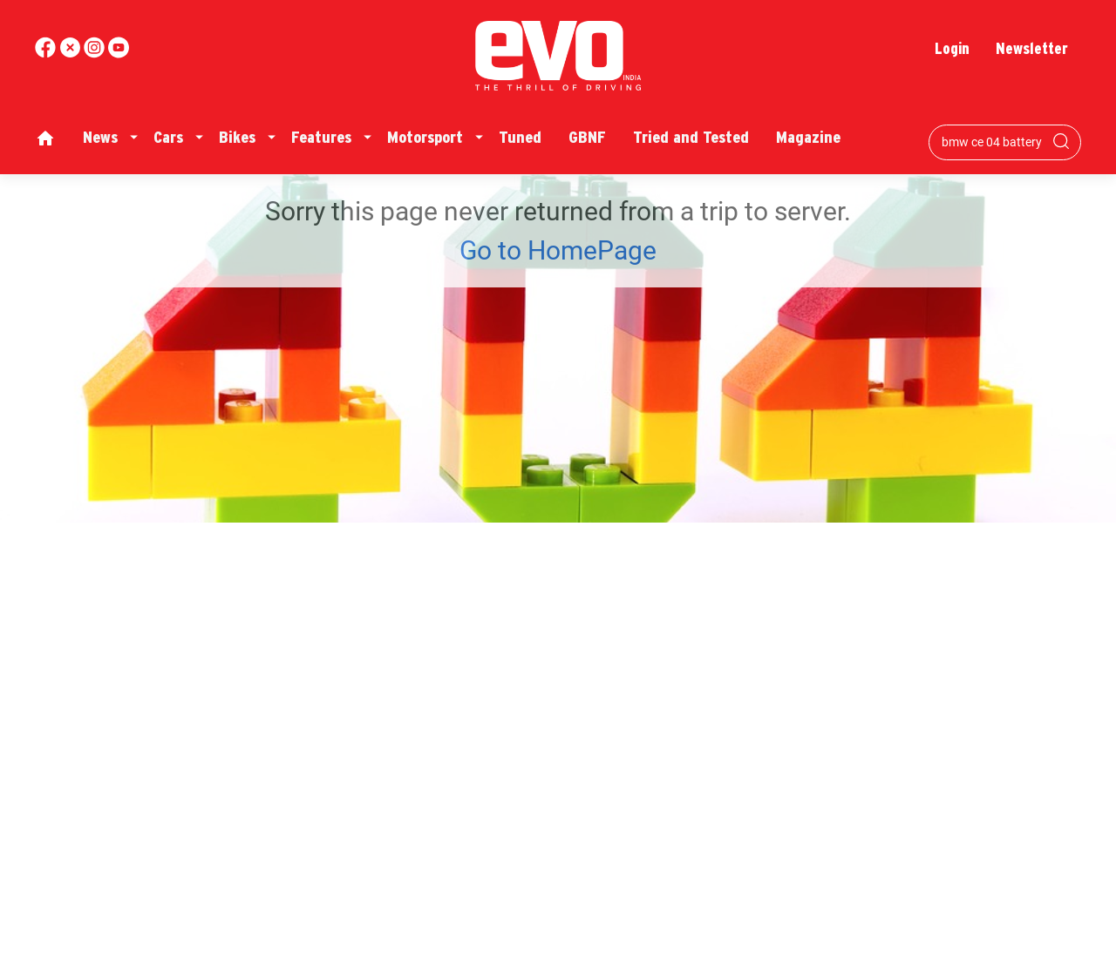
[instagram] (118, 53)
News (100, 137)
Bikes (237, 137)
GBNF (587, 137)
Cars (168, 137)
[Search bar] (992, 142)
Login (952, 48)
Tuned (520, 137)
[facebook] (47, 53)
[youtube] (96, 53)
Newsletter (1032, 48)
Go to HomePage (558, 250)
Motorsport (425, 137)
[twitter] (71, 53)
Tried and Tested (691, 137)
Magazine (808, 137)
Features (321, 137)
